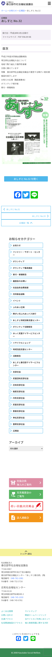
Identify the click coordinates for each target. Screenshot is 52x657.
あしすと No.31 (13, 209)
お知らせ (17, 245)
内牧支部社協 (19, 398)
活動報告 (17, 355)
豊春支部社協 (19, 411)
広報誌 (16, 430)
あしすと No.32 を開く (26, 179)
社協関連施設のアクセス (11, 622)
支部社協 (17, 371)
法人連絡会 (20, 517)
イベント (17, 300)
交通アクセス (7, 618)
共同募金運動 (19, 294)
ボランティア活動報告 (22, 326)
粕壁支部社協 (19, 391)
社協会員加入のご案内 (21, 482)
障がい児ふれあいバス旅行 (24, 313)
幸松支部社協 (19, 417)
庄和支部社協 (19, 384)
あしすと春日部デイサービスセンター (26, 364)
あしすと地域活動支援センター (26, 320)
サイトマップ (31, 611)
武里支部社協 (19, 404)
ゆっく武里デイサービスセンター (26, 335)
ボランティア (18, 261)
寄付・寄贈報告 (19, 274)
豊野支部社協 (19, 424)
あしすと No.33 (39, 216)
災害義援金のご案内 (21, 494)
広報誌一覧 (24, 222)
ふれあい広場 (19, 307)
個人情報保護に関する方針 (36, 622)
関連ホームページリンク (35, 615)
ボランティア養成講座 (22, 267)
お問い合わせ (7, 615)
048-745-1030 (17, 597)
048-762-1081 (17, 578)
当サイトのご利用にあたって (37, 618)
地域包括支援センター (22, 349)
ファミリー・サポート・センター (26, 253)
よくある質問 (7, 611)
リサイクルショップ (21, 342)
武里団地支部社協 (20, 378)
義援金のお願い (19, 281)
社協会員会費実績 (20, 287)
